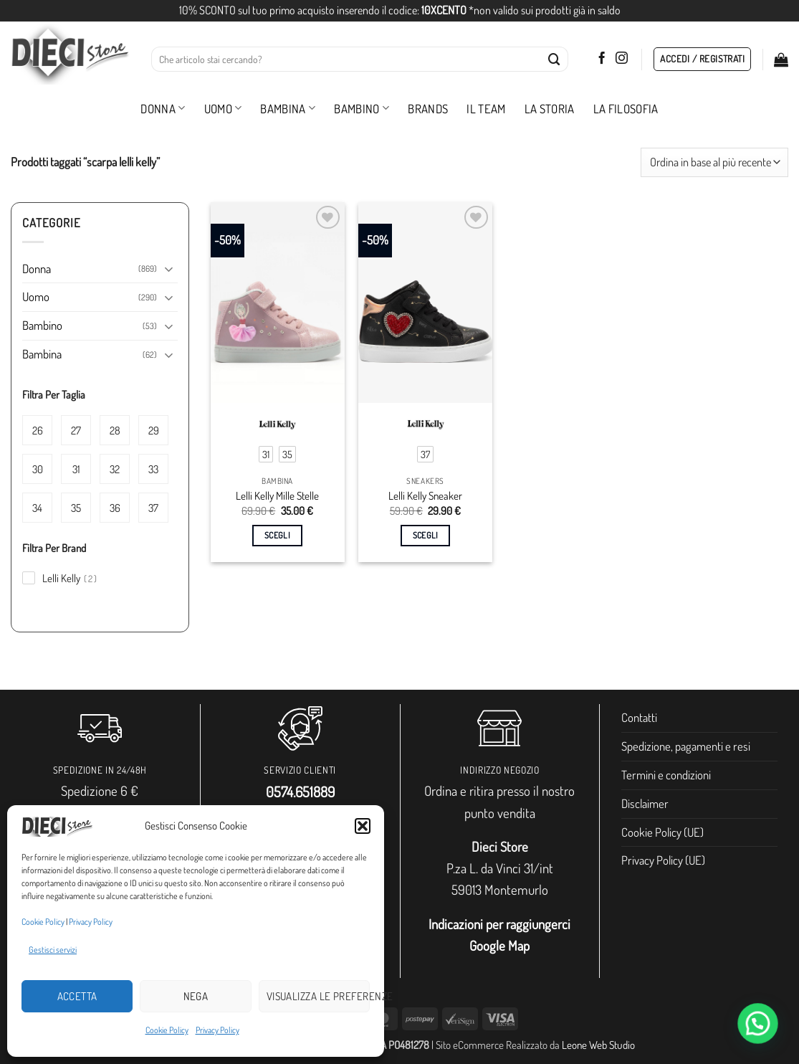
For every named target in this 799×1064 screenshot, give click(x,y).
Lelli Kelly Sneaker (425, 496)
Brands (428, 108)
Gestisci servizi (53, 949)
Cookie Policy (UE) (662, 832)
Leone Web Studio (598, 1044)
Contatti (639, 717)
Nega (196, 996)
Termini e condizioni (666, 774)
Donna (162, 108)
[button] (362, 826)
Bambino (361, 108)
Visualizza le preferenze (318, 996)
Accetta (77, 996)
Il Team (486, 108)
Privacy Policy (91, 921)
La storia (550, 108)
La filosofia (626, 108)
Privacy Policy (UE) (663, 860)
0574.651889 (300, 791)
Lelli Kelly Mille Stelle (277, 496)
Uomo (223, 108)
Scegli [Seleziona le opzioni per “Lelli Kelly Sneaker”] (426, 535)
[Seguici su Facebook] (601, 59)
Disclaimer (645, 803)
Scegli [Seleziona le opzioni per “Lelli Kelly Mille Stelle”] (277, 535)
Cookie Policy (42, 921)
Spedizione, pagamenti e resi (685, 746)
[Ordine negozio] (714, 162)
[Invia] (554, 59)
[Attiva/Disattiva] (169, 268)
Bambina (287, 108)
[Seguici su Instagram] (622, 59)
